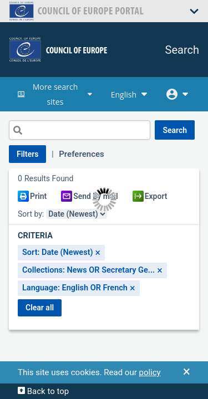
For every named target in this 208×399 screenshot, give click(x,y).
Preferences (81, 154)
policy (149, 372)
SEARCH (175, 130)
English (130, 94)
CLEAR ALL (40, 307)
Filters (27, 154)
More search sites (55, 94)
